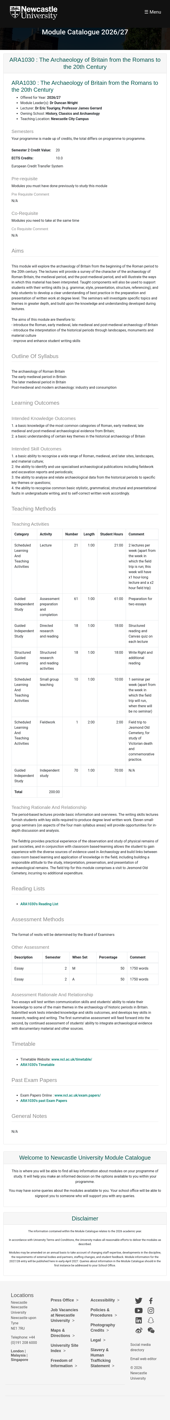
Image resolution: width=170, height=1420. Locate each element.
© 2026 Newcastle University (138, 1373)
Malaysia (18, 1355)
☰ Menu (152, 12)
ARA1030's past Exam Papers (43, 1101)
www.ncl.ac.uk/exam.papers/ (77, 1095)
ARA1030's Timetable (37, 1065)
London (17, 1351)
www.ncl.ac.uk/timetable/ (71, 1059)
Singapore (19, 1360)
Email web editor (143, 1359)
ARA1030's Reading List (39, 904)
